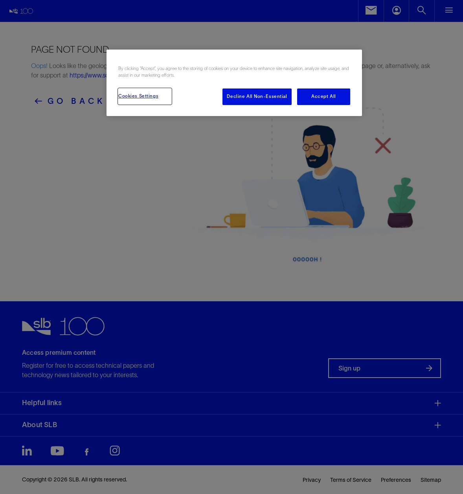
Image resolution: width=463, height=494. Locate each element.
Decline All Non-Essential (257, 96)
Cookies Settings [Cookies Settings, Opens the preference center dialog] (138, 96)
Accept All (323, 96)
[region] (234, 83)
